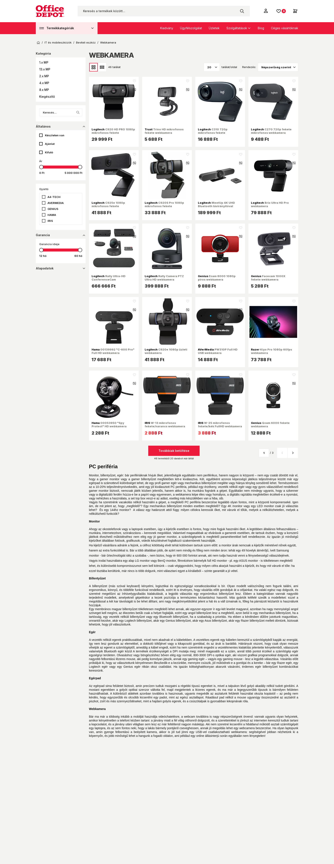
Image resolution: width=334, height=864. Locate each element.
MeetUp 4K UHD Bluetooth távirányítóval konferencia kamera (216, 206)
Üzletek (214, 28)
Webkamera (108, 42)
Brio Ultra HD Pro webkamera (270, 204)
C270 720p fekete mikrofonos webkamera (271, 131)
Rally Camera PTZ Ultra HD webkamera (164, 277)
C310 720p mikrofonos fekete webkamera (212, 133)
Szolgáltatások (236, 28)
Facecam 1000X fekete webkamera (268, 277)
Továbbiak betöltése (173, 450)
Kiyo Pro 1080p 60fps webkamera (271, 351)
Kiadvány (166, 28)
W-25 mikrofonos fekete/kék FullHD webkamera (220, 424)
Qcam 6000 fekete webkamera (270, 424)
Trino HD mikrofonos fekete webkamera (164, 131)
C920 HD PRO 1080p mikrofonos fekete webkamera (113, 133)
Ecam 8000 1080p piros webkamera (217, 277)
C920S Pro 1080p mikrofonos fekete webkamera (164, 206)
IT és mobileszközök (58, 42)
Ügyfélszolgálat (191, 28)
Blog (261, 28)
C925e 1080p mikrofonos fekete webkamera (108, 206)
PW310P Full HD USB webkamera (218, 351)
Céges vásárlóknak (284, 28)
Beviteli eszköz (86, 42)
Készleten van (54, 135)
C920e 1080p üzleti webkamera (166, 351)
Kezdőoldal (38, 42)
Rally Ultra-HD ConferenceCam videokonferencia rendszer (112, 279)
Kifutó (49, 152)
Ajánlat (50, 143)
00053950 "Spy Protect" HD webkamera (109, 424)
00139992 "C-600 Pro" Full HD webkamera (113, 351)
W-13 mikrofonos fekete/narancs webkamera (165, 424)
